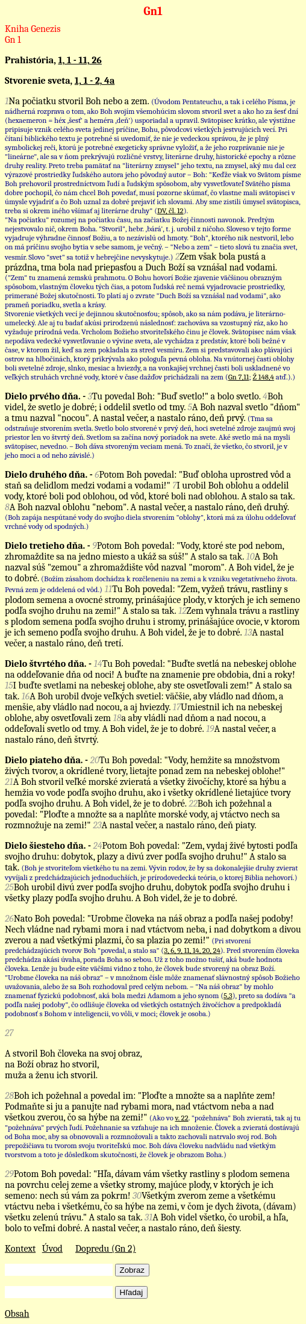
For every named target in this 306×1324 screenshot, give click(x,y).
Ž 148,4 (263, 376)
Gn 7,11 (238, 376)
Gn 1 (13, 39)
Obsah (17, 1313)
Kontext (20, 1248)
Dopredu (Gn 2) (105, 1248)
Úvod (52, 1248)
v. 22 (182, 1117)
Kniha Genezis (33, 28)
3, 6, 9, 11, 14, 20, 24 (192, 950)
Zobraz (132, 1270)
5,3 (228, 995)
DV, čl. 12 (170, 210)
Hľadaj (131, 1292)
